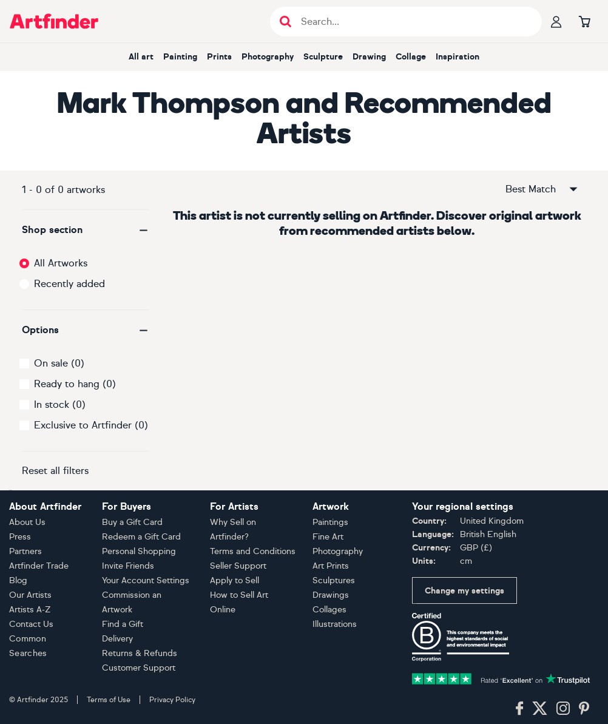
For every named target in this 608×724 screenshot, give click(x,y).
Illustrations (334, 624)
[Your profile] (556, 21)
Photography (268, 57)
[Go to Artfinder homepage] (54, 21)
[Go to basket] (584, 21)
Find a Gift (122, 624)
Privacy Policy (172, 699)
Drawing (369, 57)
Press (20, 537)
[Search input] (412, 21)
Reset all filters (55, 470)
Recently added (69, 283)
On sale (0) (59, 363)
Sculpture (323, 57)
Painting (180, 57)
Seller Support (238, 566)
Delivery (117, 639)
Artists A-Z (30, 609)
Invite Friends (128, 566)
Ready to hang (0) (75, 384)
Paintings (330, 522)
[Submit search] (285, 21)
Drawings (330, 595)
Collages (329, 609)
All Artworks (60, 263)
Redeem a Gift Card (141, 537)
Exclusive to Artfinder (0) (91, 425)
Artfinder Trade (39, 566)
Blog (18, 580)
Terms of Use (108, 699)
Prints (219, 57)
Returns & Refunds (139, 653)
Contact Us (31, 624)
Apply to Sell (234, 580)
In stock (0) (60, 404)
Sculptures (333, 580)
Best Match (542, 189)
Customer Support (138, 668)
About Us (27, 522)
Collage (411, 57)
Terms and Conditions (253, 551)
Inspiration (457, 57)
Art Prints (330, 566)
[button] (85, 230)
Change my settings (464, 591)
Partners (25, 551)
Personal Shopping (139, 551)
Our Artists (30, 595)
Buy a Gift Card (132, 522)
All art (141, 57)
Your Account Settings (145, 580)
